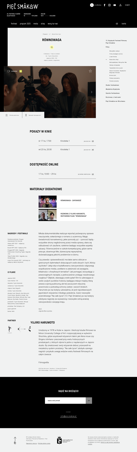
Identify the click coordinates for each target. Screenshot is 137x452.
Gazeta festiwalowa (113, 93)
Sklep (43, 24)
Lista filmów (113, 56)
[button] (91, 92)
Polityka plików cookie (44, 443)
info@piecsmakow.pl (68, 416)
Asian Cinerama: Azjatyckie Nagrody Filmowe (118, 71)
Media (35, 24)
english (127, 5)
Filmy (107, 47)
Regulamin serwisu (31, 443)
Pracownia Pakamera (38, 438)
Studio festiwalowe (112, 85)
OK (89, 400)
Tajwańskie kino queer (116, 68)
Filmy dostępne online (116, 54)
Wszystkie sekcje (115, 51)
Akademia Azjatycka (113, 89)
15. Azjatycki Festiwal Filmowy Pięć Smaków (116, 42)
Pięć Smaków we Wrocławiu (115, 101)
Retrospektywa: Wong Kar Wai (118, 62)
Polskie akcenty (114, 81)
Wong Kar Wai (53, 24)
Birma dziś (113, 75)
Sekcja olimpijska (115, 65)
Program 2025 (25, 24)
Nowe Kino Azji (114, 59)
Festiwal (14, 24)
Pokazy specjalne (115, 78)
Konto (124, 23)
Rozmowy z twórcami (113, 97)
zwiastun (14, 71)
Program (45, 34)
